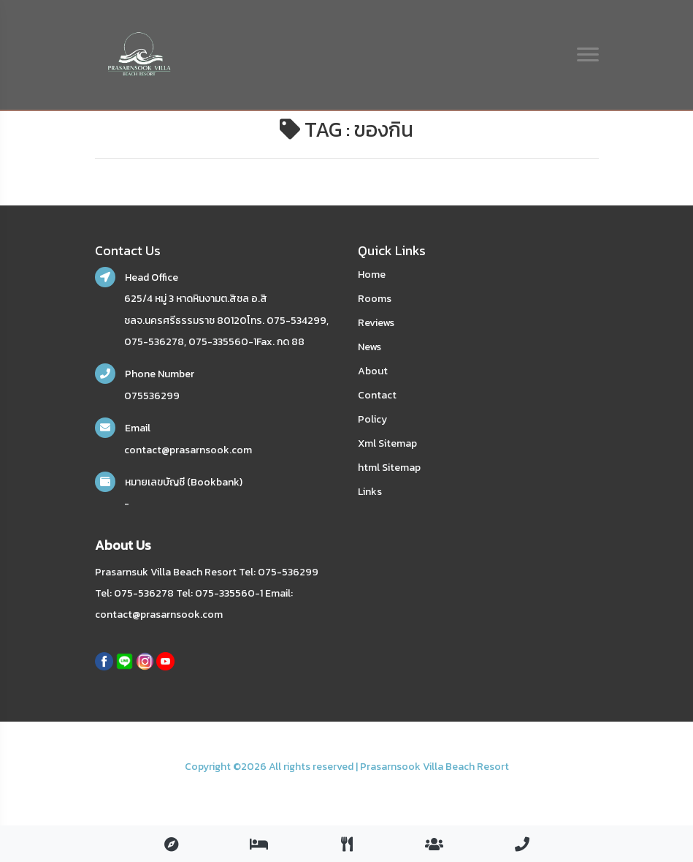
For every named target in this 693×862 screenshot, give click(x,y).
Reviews (376, 322)
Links (370, 491)
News (369, 347)
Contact (377, 395)
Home (372, 274)
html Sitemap (389, 467)
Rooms (374, 298)
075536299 (152, 396)
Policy (372, 419)
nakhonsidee (114, 785)
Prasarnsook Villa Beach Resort (434, 766)
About (373, 371)
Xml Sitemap (387, 443)
